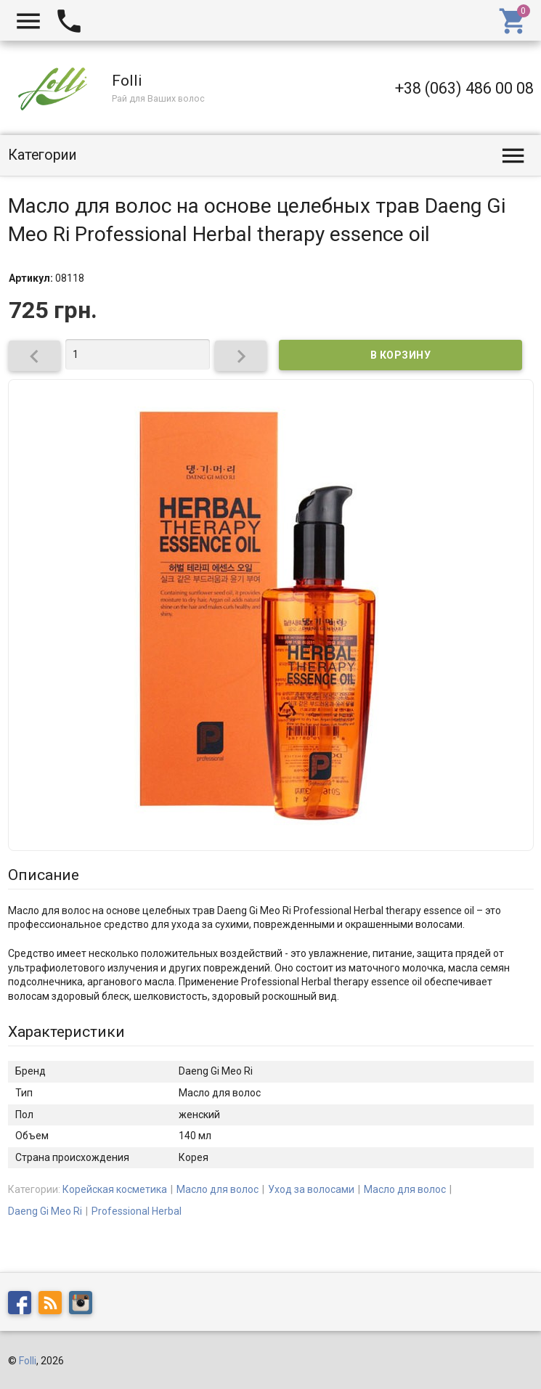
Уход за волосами (311, 1189)
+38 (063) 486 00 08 (464, 88)
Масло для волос (217, 1189)
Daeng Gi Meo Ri (45, 1211)
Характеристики (66, 1031)
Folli (27, 1360)
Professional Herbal (136, 1211)
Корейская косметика (114, 1189)
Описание (43, 875)
